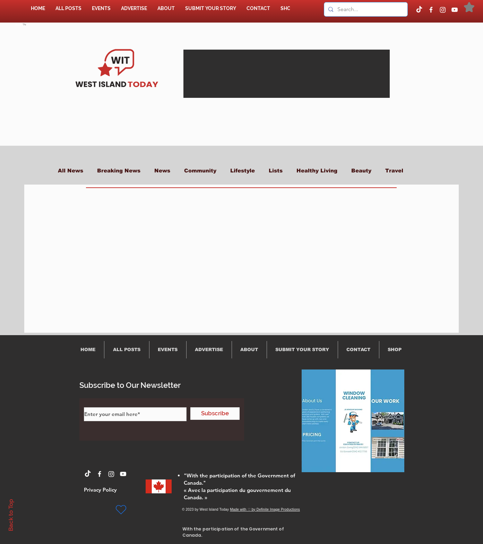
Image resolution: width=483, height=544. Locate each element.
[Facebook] (431, 10)
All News (70, 170)
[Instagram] (443, 10)
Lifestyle (242, 170)
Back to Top (10, 515)
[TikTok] (419, 10)
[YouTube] (454, 10)
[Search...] (365, 9)
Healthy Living (316, 170)
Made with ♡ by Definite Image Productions (265, 509)
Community (200, 170)
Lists (276, 170)
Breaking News (118, 170)
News (162, 170)
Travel (394, 170)
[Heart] (121, 509)
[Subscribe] (215, 413)
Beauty (361, 170)
